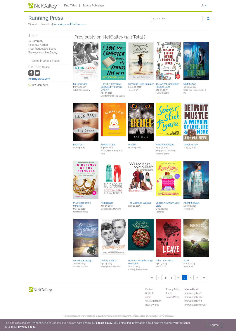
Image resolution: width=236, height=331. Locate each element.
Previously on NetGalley (42, 52)
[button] (30, 24)
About (148, 297)
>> (204, 277)
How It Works (152, 305)
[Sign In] (204, 6)
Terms (169, 293)
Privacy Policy (173, 289)
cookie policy (104, 322)
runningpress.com (39, 78)
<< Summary (36, 40)
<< (152, 277)
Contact (149, 289)
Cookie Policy (173, 297)
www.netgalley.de (194, 297)
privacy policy (26, 326)
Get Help (149, 293)
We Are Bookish (153, 301)
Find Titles (70, 5)
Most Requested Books (42, 48)
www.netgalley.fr (193, 293)
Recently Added (38, 44)
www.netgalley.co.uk (195, 305)
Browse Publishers (93, 5)
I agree (214, 324)
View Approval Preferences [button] (69, 24)
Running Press (45, 18)
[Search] (176, 18)
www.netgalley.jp (193, 301)
